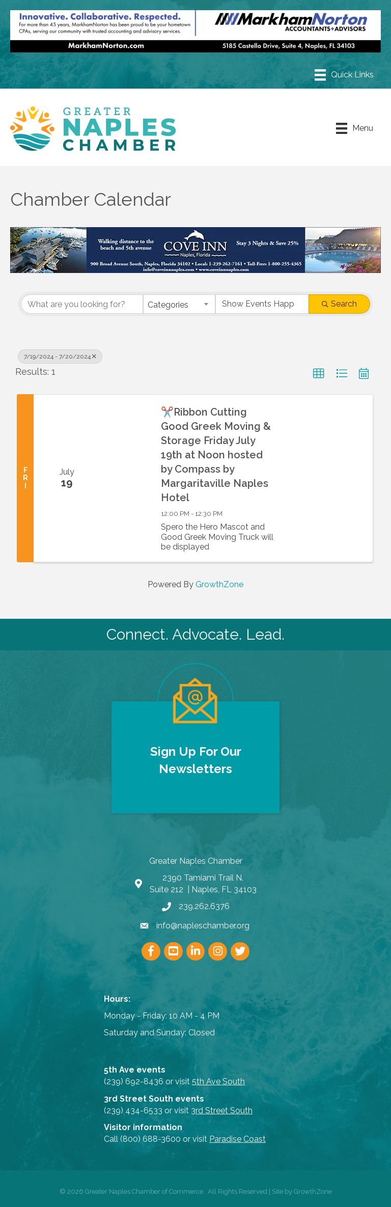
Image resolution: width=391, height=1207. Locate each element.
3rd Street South (222, 1110)
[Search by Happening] (262, 304)
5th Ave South (218, 1081)
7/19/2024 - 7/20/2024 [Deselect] (60, 356)
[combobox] (179, 304)
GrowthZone (219, 584)
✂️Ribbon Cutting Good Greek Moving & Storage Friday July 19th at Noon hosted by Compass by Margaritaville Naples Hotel (216, 455)
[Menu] (344, 75)
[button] (319, 374)
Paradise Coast (237, 1139)
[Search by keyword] (82, 304)
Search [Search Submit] (339, 304)
